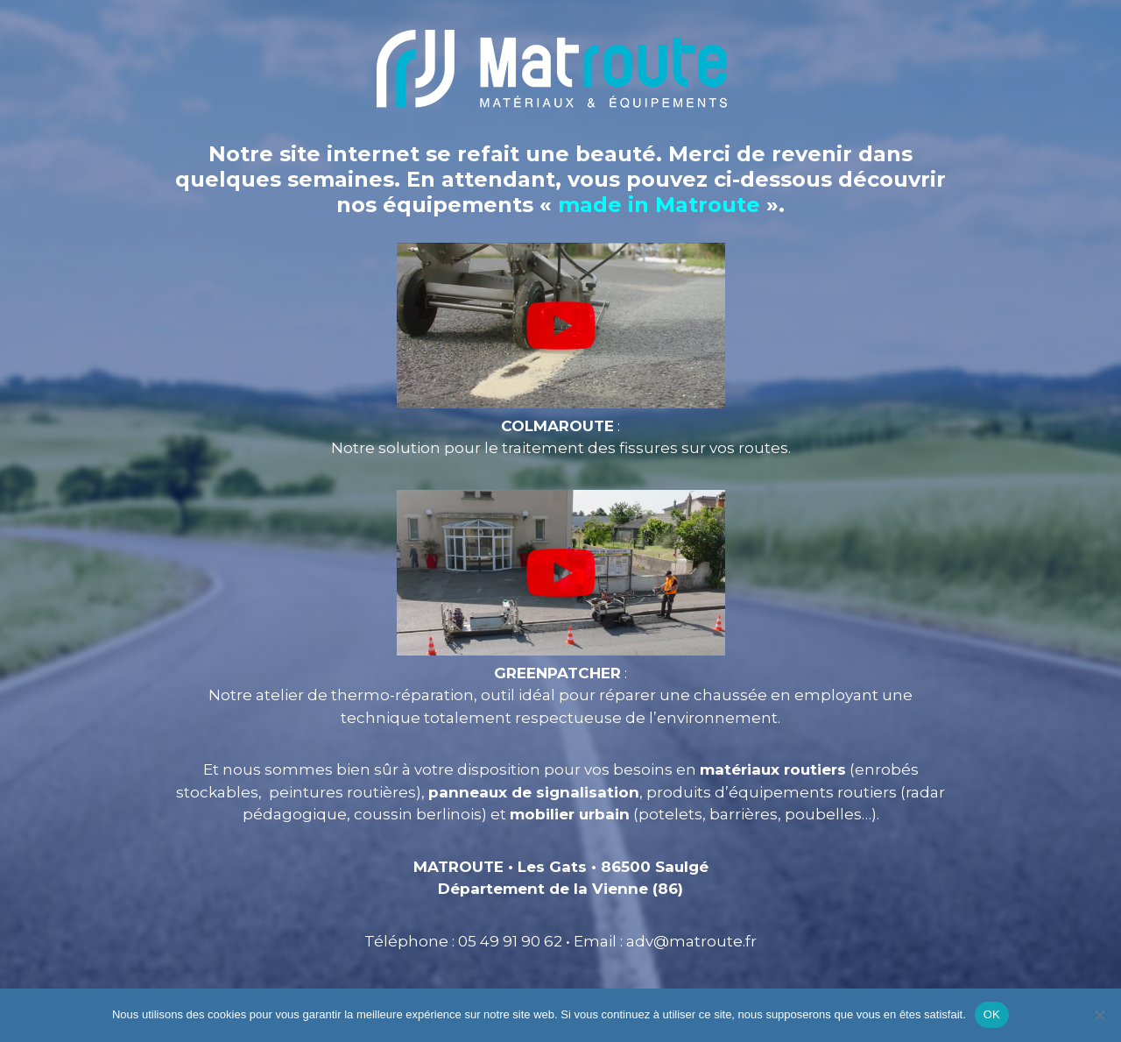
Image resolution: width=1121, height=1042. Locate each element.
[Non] (1099, 1015)
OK (992, 1014)
